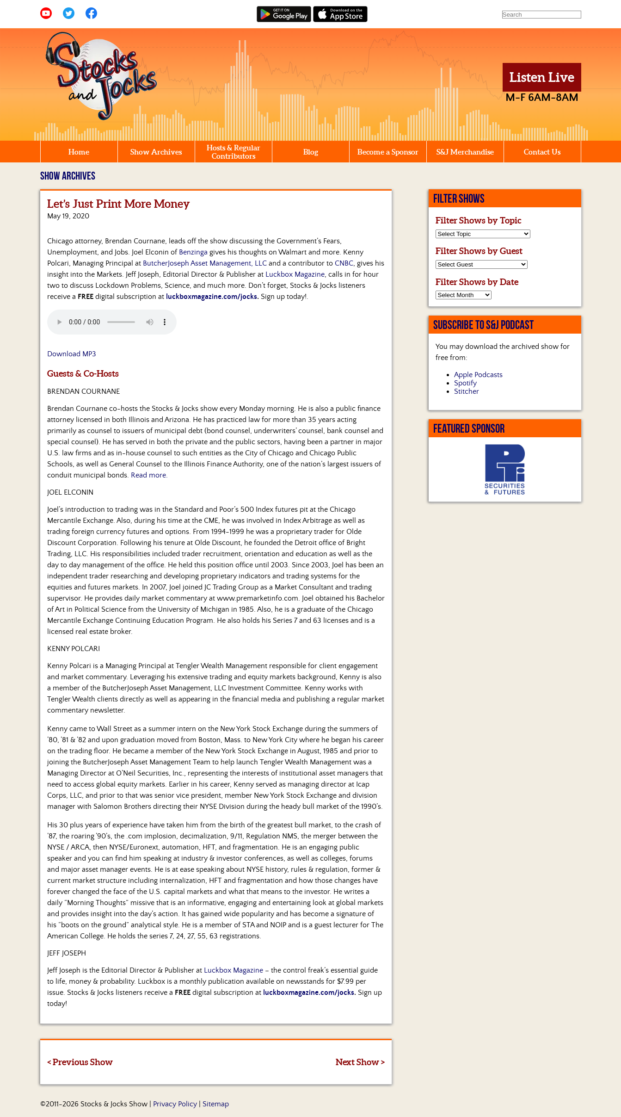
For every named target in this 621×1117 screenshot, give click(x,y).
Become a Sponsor (387, 152)
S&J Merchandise (465, 152)
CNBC (344, 263)
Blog (310, 152)
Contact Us (542, 152)
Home (78, 152)
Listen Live (542, 77)
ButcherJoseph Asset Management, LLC (205, 263)
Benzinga (193, 252)
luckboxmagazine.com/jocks (211, 296)
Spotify (465, 383)
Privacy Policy (175, 1104)
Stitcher (466, 391)
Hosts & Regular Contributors (233, 151)
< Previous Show (80, 1062)
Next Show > (360, 1062)
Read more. (149, 475)
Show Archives (156, 152)
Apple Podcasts (478, 375)
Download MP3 (71, 354)
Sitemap (216, 1104)
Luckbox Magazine (295, 274)
